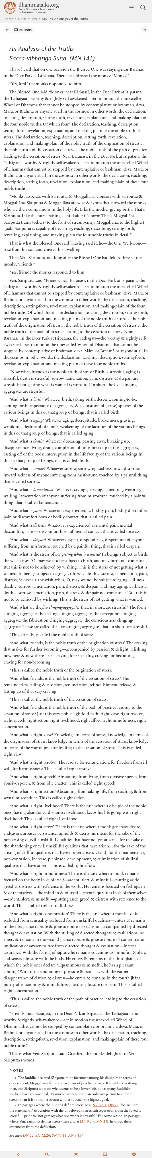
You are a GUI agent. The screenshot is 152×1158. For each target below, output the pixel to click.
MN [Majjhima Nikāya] (34, 19)
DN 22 (113, 1105)
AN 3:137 (76, 1135)
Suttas (22, 19)
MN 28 (101, 1121)
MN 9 (84, 1121)
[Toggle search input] (143, 7)
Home (8, 19)
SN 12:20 (42, 1135)
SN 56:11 (100, 1105)
